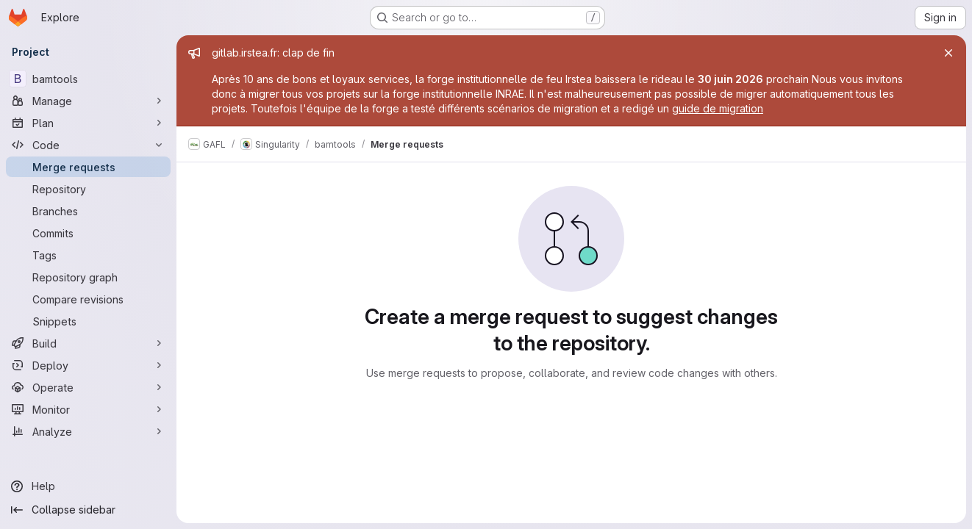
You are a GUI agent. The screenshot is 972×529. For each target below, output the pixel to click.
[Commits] (88, 233)
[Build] (88, 343)
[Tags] (88, 255)
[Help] (88, 486)
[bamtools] (88, 78)
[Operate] (88, 387)
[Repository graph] (88, 277)
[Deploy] (88, 365)
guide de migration (717, 108)
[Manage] (88, 100)
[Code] (88, 144)
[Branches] (88, 211)
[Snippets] (88, 321)
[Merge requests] (88, 166)
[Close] (948, 53)
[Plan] (88, 122)
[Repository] (88, 189)
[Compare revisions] (88, 299)
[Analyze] (88, 431)
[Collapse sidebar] (88, 510)
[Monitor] (88, 409)
